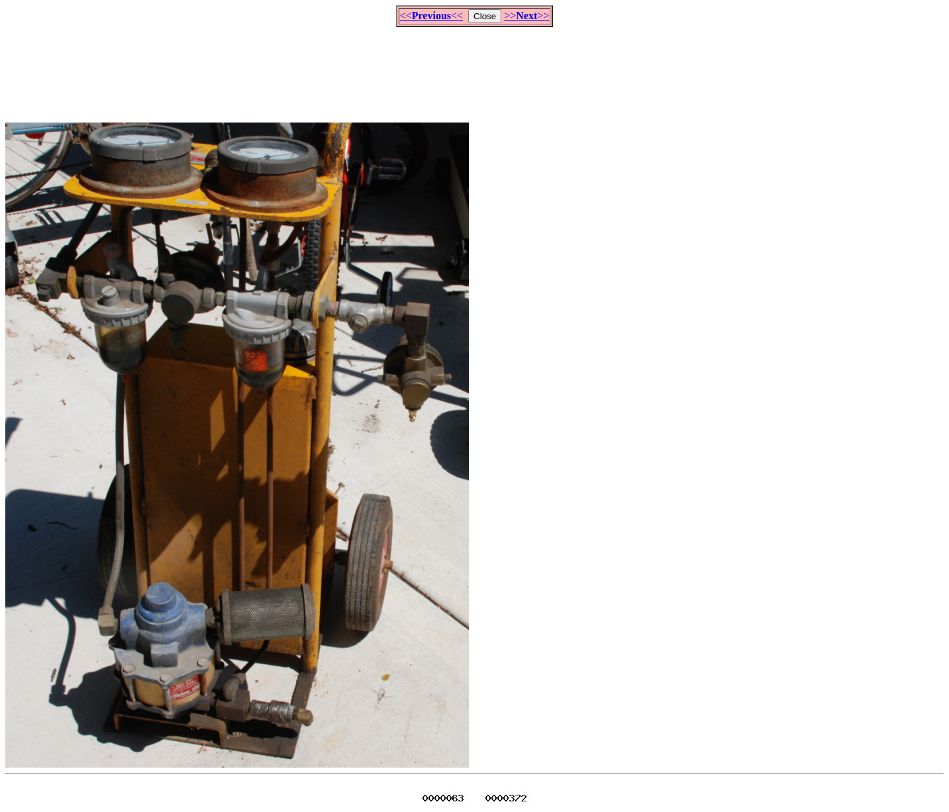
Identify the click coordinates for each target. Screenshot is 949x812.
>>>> (526, 15)
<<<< (431, 15)
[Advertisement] (475, 69)
